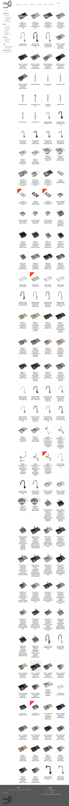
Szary (7, 29)
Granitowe (8, 17)
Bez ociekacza (8, 47)
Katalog (32, 4)
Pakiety (8, 20)
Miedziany (7, 33)
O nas (45, 4)
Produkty (18, 4)
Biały (6, 32)
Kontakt (51, 4)
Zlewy (7, 15)
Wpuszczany (8, 52)
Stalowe (8, 21)
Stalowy (7, 26)
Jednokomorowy (9, 46)
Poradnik (39, 4)
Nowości (25, 4)
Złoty (6, 34)
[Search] (60, 6)
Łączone (8, 18)
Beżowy (7, 30)
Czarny (7, 27)
